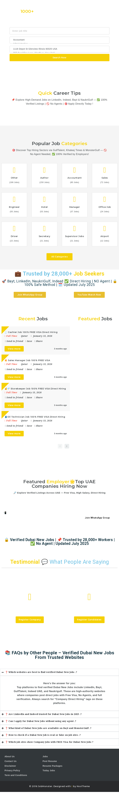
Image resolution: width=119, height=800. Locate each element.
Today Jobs (49, 770)
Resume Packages (52, 766)
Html (68, 65)
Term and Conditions (16, 775)
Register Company (30, 619)
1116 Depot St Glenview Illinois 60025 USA (59, 49)
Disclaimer (10, 766)
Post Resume (50, 761)
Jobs (45, 756)
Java (54, 65)
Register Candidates (89, 619)
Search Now (59, 57)
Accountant (59, 40)
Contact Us (11, 761)
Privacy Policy (12, 770)
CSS (61, 65)
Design (77, 65)
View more (14, 348)
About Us (10, 756)
